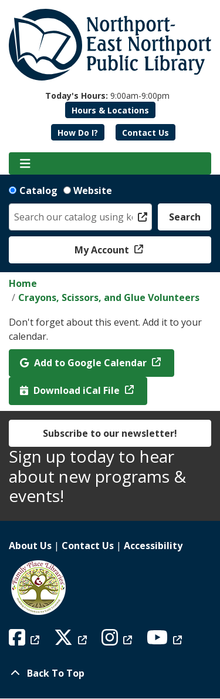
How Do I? (77, 132)
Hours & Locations (110, 110)
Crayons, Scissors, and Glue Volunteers (108, 297)
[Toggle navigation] (25, 163)
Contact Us (145, 132)
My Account (103, 249)
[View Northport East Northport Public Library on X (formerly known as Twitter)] (72, 640)
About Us (30, 545)
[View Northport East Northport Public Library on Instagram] (118, 640)
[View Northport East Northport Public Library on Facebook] (25, 640)
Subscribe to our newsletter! (110, 433)
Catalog (38, 190)
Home (23, 283)
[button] (107, 95)
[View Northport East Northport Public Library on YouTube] (166, 640)
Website (92, 190)
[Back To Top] (110, 673)
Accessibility (153, 545)
